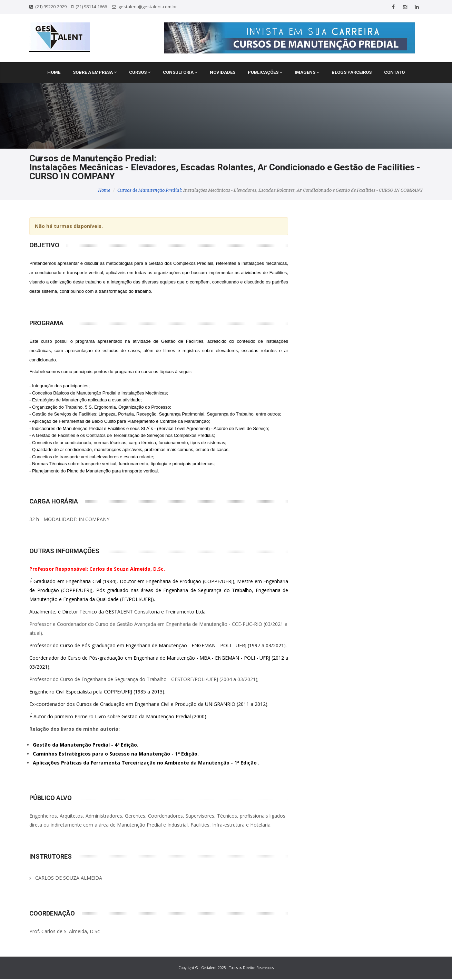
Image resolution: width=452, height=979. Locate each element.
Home (53, 72)
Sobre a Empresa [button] (95, 72)
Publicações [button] (265, 72)
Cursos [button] (139, 72)
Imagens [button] (307, 72)
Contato (394, 72)
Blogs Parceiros (352, 72)
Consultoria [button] (180, 72)
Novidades (222, 72)
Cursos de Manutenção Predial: (149, 190)
